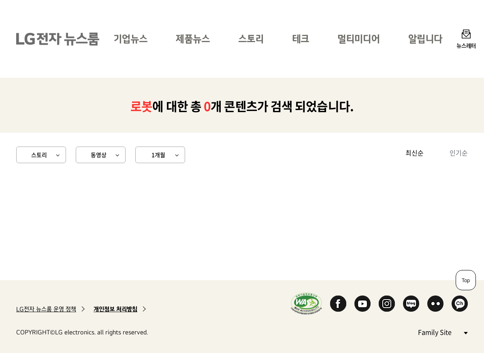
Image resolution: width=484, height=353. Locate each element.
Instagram (387, 304)
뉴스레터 (466, 45)
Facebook (338, 304)
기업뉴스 (130, 38)
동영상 (99, 155)
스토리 (251, 38)
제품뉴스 (193, 38)
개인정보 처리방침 (115, 309)
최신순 (414, 152)
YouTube (362, 304)
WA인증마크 (306, 303)
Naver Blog (411, 304)
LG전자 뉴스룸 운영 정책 (46, 309)
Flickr (435, 304)
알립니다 (425, 38)
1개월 (158, 155)
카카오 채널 (460, 304)
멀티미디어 (358, 38)
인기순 (459, 152)
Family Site (442, 332)
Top (466, 280)
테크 (300, 38)
